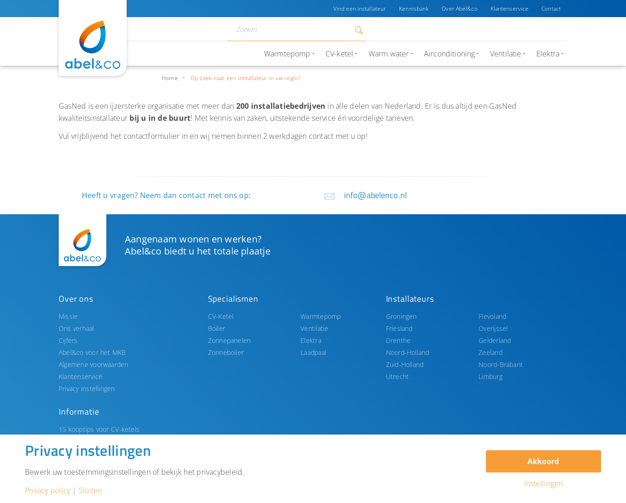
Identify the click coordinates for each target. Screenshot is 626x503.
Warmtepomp (321, 316)
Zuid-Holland (405, 364)
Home (170, 78)
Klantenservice (510, 8)
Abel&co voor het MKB (92, 352)
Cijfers (68, 340)
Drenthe (398, 340)
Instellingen (543, 483)
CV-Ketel (221, 316)
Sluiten (90, 490)
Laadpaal (313, 352)
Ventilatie (314, 328)
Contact (551, 8)
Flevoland (492, 316)
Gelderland (495, 340)
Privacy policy (47, 490)
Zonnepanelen (229, 340)
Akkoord (543, 461)
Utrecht (397, 376)
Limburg (491, 376)
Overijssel (493, 328)
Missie (68, 316)
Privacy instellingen (87, 388)
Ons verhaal (76, 328)
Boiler (216, 328)
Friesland (399, 328)
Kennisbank (414, 8)
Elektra (311, 340)
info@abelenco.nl (375, 195)
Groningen (401, 316)
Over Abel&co (459, 8)
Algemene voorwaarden (94, 364)
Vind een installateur (359, 8)
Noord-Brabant (501, 364)
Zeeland (491, 352)
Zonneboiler (226, 352)
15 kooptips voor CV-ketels (99, 429)
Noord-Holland (408, 352)
